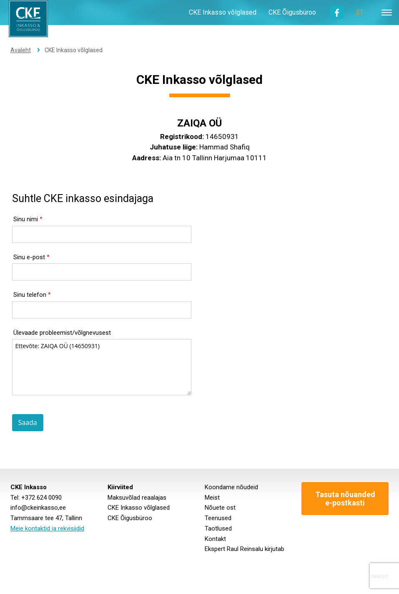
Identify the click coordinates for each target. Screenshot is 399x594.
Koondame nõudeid (231, 487)
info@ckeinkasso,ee (38, 507)
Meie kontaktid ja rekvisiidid (47, 528)
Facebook (337, 12)
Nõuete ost (220, 507)
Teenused (218, 518)
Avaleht (20, 50)
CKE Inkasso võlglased (222, 12)
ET (360, 12)
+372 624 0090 (41, 497)
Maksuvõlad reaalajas (137, 497)
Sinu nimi (25, 219)
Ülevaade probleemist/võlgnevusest (62, 332)
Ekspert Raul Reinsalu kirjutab (244, 549)
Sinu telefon (29, 294)
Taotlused (218, 528)
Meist (212, 497)
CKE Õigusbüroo (292, 12)
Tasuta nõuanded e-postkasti (345, 498)
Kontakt (215, 539)
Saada (27, 422)
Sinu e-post (29, 257)
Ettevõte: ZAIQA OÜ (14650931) (101, 367)
